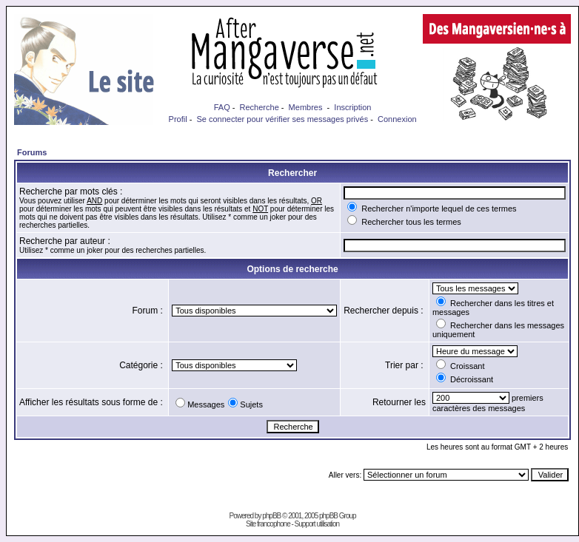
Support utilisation (317, 524)
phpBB (271, 516)
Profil (178, 119)
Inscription (352, 107)
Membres (306, 107)
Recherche (259, 107)
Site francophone (268, 524)
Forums (32, 152)
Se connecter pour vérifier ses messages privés (282, 119)
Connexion (397, 119)
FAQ (222, 107)
